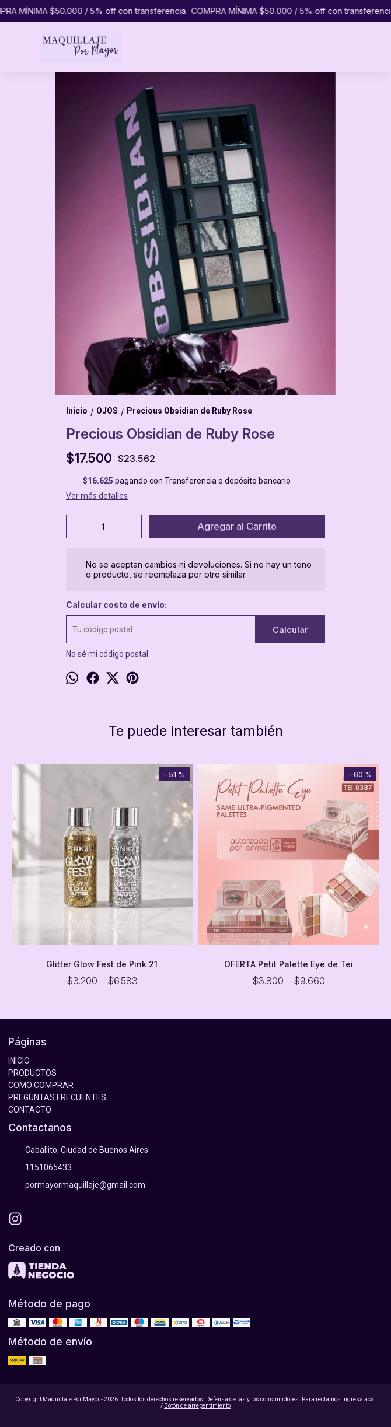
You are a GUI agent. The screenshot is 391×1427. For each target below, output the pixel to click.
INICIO (19, 1060)
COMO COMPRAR (41, 1085)
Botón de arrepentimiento (197, 1405)
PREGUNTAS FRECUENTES (57, 1097)
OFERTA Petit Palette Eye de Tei (289, 964)
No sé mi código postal (107, 654)
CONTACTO (29, 1109)
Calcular (290, 630)
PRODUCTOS (32, 1073)
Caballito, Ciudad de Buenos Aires (78, 1150)
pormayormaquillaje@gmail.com (76, 1185)
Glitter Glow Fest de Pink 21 (102, 964)
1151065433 (40, 1168)
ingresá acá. (359, 1399)
